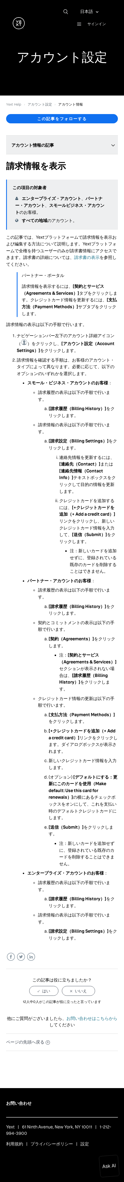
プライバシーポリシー (52, 1144)
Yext (10, 1127)
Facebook (10, 957)
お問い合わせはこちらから (91, 1018)
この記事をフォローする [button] (62, 118)
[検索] (67, 11)
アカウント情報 (70, 104)
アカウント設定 (40, 104)
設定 (84, 1144)
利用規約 (14, 1144)
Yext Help (13, 104)
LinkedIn (31, 957)
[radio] (43, 991)
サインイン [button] (96, 23)
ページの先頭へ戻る (28, 1042)
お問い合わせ (19, 1103)
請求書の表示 (87, 257)
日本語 (87, 11)
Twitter (20, 957)
